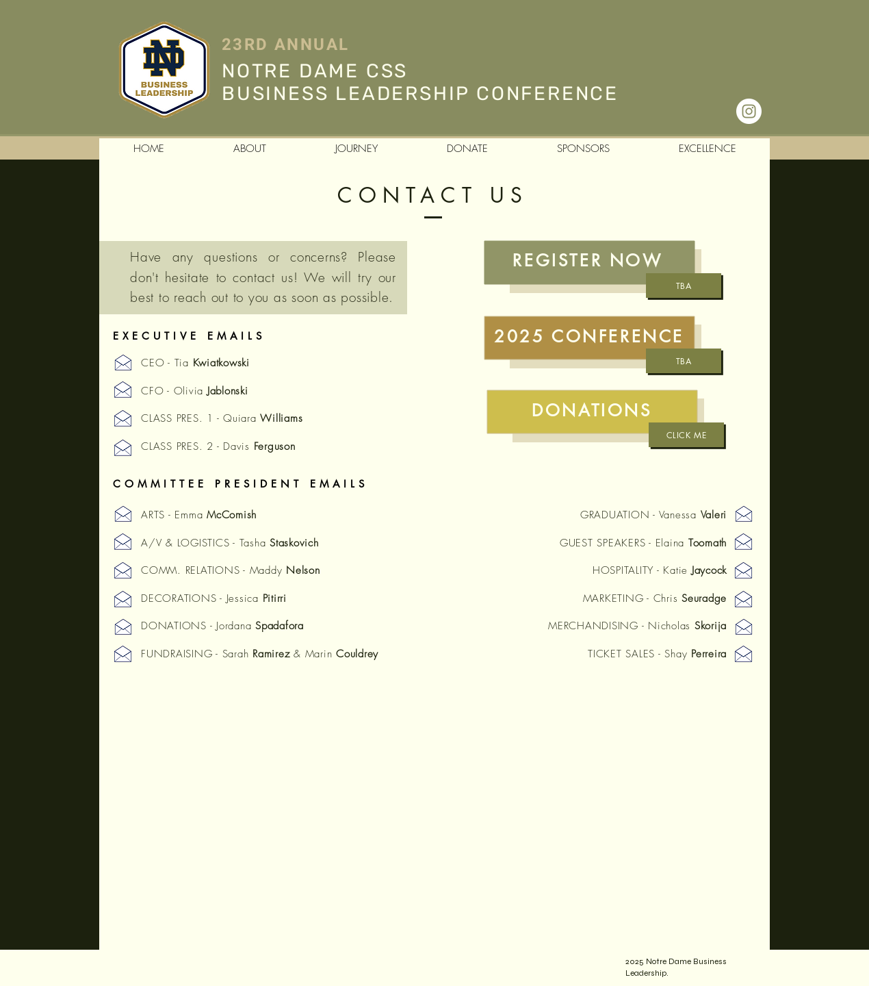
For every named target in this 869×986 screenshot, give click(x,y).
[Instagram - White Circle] (749, 111)
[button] (249, 149)
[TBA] (683, 285)
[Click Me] (686, 434)
